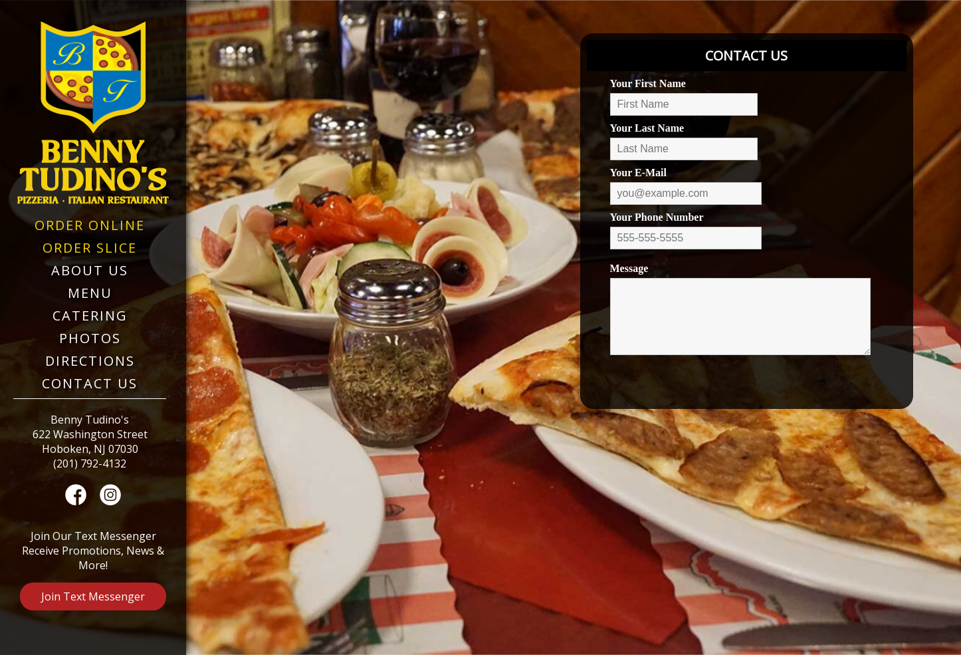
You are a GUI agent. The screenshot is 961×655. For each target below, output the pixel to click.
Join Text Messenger (93, 596)
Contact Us (90, 383)
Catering (90, 316)
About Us (89, 270)
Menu (90, 293)
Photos (90, 338)
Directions (90, 361)
